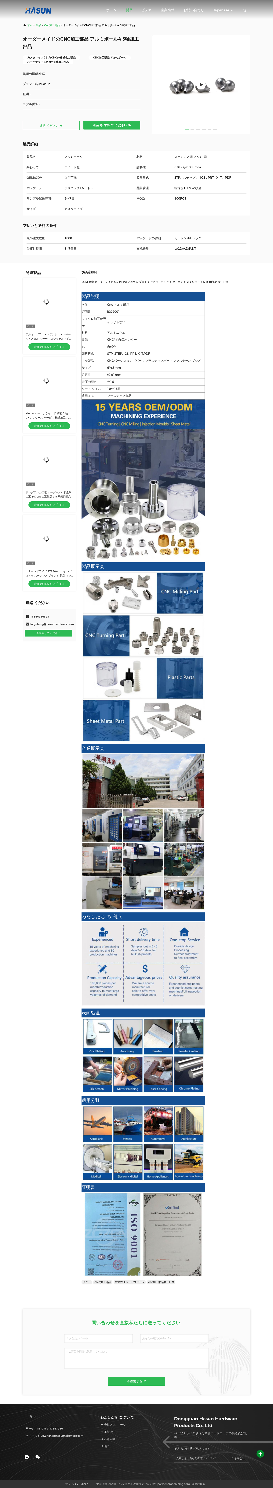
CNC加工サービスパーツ (129, 1282)
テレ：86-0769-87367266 (44, 1428)
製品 (129, 10)
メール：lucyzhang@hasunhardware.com (54, 1435)
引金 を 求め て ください (112, 125)
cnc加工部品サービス (161, 1282)
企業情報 (167, 10)
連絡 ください (51, 125)
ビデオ (146, 10)
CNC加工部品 (102, 1282)
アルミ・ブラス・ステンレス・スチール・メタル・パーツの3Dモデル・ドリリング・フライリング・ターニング (49, 338)
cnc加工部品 (52, 25)
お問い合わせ (194, 10)
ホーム (111, 10)
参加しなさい (238, 1458)
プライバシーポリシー (78, 1484)
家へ (30, 25)
